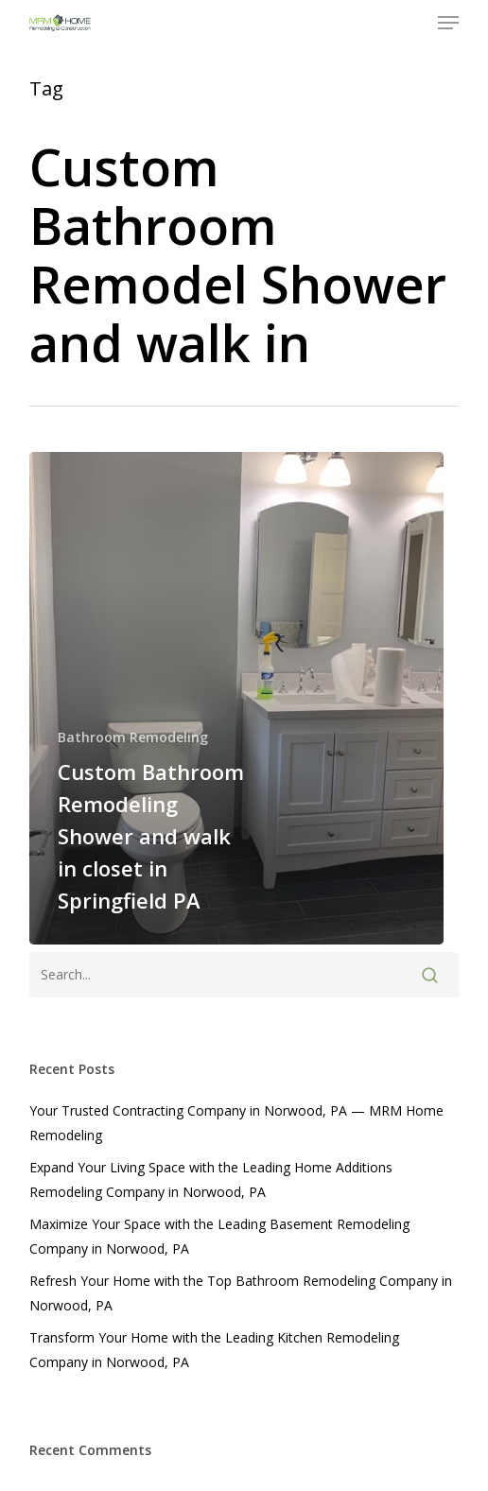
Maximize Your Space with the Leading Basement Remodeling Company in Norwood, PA (219, 1236)
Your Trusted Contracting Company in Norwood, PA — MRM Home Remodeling (236, 1122)
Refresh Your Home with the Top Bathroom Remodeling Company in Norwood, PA (240, 1293)
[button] (448, 22)
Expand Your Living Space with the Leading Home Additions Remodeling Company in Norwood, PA (210, 1179)
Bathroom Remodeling (133, 737)
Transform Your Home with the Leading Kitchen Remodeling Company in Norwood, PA (214, 1349)
